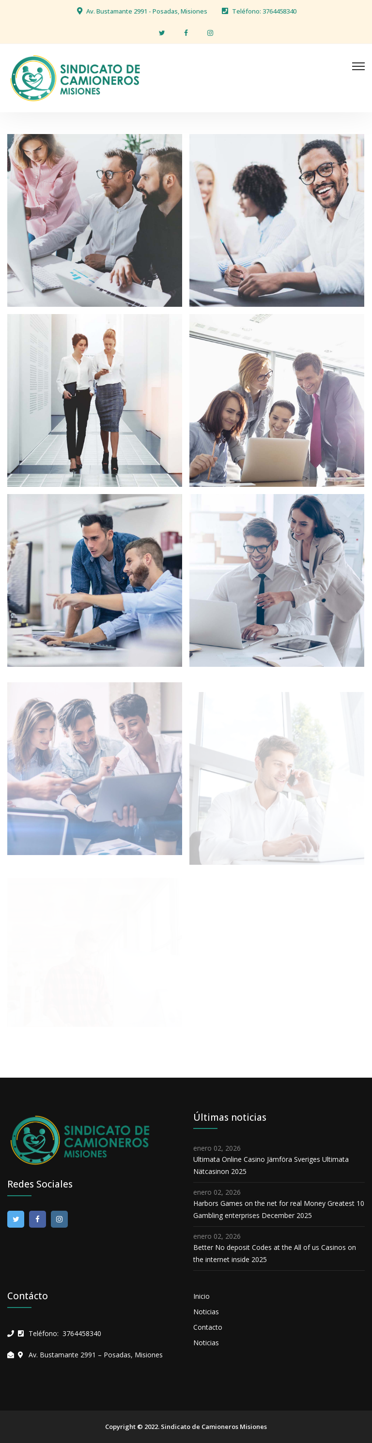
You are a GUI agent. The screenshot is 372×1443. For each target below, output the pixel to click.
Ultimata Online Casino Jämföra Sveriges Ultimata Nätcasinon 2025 (271, 1165)
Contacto (207, 1327)
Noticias (206, 1311)
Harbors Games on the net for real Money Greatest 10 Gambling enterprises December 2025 (278, 1209)
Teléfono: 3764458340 (264, 11)
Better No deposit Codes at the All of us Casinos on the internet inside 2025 (274, 1253)
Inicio (201, 1296)
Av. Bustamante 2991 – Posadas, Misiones (96, 1354)
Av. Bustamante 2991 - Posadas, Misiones (146, 11)
